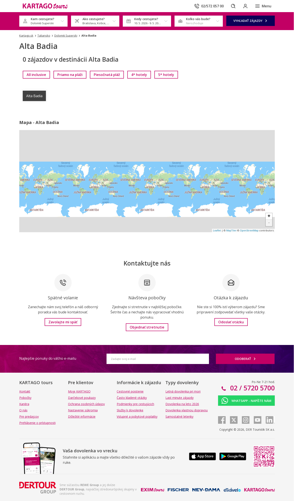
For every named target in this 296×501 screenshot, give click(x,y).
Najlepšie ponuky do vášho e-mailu (47, 358)
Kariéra (24, 404)
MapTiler (231, 230)
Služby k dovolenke (130, 410)
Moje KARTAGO (79, 391)
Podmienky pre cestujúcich (135, 404)
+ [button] (268, 216)
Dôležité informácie (81, 416)
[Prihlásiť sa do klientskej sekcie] (245, 6)
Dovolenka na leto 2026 (182, 404)
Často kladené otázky (132, 398)
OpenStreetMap (249, 230)
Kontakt (24, 391)
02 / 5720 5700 (251, 387)
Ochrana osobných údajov (86, 404)
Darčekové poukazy (82, 398)
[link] (36, 75)
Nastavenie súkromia (83, 410)
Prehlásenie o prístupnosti (37, 423)
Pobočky (25, 398)
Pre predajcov (29, 416)
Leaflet (217, 230)
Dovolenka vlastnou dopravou (186, 410)
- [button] (268, 223)
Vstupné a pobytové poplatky (137, 416)
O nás (23, 410)
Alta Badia (34, 95)
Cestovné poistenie (130, 391)
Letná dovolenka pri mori (183, 391)
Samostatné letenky (179, 416)
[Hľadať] (233, 6)
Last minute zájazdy (179, 398)
